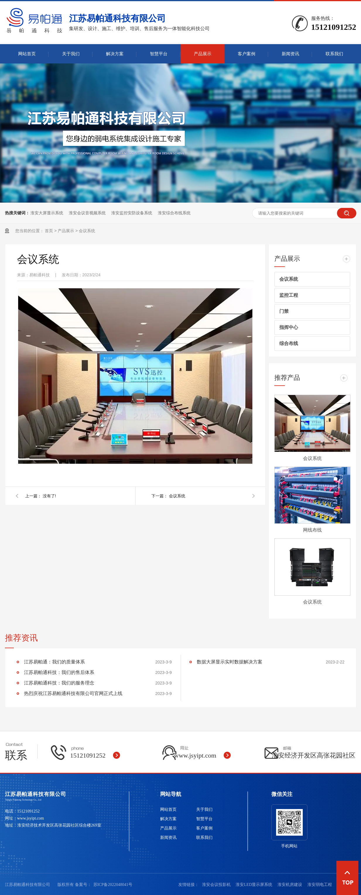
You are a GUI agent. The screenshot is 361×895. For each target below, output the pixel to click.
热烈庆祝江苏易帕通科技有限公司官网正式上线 (73, 693)
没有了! (49, 496)
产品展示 (202, 53)
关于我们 (71, 53)
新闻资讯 (290, 53)
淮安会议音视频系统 (87, 213)
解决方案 (115, 53)
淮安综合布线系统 (174, 213)
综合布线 (288, 343)
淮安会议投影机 (217, 884)
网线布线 (312, 529)
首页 (49, 230)
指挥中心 (288, 327)
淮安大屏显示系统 (46, 213)
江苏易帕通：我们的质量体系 (54, 661)
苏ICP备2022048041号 (113, 884)
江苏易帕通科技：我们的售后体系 (59, 672)
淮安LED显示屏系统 (254, 884)
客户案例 (246, 53)
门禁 (284, 311)
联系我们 (334, 53)
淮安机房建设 (290, 884)
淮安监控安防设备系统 (131, 213)
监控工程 (288, 295)
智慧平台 (158, 53)
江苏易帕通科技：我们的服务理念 (59, 682)
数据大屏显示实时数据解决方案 (229, 661)
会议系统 (87, 230)
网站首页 (27, 53)
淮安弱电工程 (319, 884)
